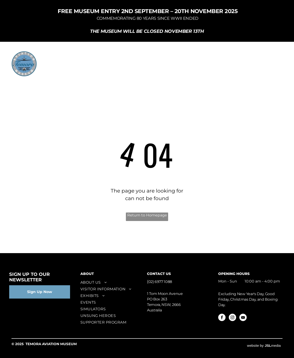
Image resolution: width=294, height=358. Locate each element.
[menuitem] (78, 58)
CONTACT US (159, 273)
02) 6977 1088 (160, 282)
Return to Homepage (147, 215)
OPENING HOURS (234, 273)
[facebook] (222, 318)
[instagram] (232, 318)
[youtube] (243, 318)
